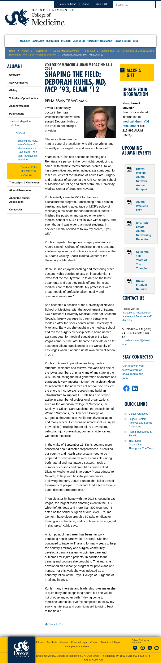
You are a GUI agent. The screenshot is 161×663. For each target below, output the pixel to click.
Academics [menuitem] (25, 41)
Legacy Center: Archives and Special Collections (140, 423)
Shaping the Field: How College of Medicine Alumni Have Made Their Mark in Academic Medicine (28, 150)
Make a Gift (106, 4)
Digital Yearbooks (138, 413)
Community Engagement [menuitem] (100, 41)
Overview (14, 75)
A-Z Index (39, 642)
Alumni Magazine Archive (66, 51)
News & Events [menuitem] (123, 41)
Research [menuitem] (66, 41)
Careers (64, 642)
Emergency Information (77, 646)
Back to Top (54, 624)
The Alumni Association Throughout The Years (141, 444)
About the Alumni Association (19, 200)
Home (12, 51)
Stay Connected (18, 82)
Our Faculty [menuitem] (52, 41)
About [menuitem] (136, 41)
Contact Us (15, 209)
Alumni (89, 4)
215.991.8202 (136, 655)
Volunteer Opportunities (23, 98)
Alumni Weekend (19, 105)
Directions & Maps (110, 642)
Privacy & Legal (79, 642)
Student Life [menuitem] (79, 41)
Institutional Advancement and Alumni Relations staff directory (137, 316)
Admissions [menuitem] (38, 41)
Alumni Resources (20, 190)
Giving (13, 90)
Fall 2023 (90, 51)
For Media (52, 642)
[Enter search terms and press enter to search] (137, 4)
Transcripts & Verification (24, 182)
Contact (94, 642)
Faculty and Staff (71, 4)
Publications (41, 51)
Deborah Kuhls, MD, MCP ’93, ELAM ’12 (29, 171)
